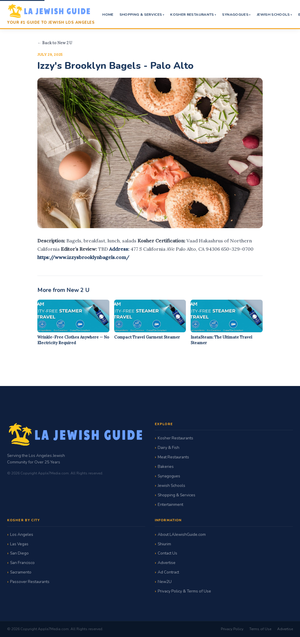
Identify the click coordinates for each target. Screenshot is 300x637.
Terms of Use (260, 629)
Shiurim (164, 544)
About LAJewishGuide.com (182, 534)
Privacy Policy (232, 629)
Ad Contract (168, 572)
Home (107, 14)
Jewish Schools (273, 14)
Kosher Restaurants (192, 14)
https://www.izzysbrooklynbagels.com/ (83, 257)
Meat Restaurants (173, 457)
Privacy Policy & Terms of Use (184, 591)
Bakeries (166, 466)
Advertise (166, 562)
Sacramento (20, 572)
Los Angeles (21, 534)
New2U (165, 581)
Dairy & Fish (168, 447)
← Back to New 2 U (54, 42)
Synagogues (235, 14)
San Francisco (22, 562)
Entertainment (170, 504)
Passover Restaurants (30, 581)
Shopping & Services (140, 14)
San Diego (19, 553)
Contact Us (167, 553)
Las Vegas (19, 544)
